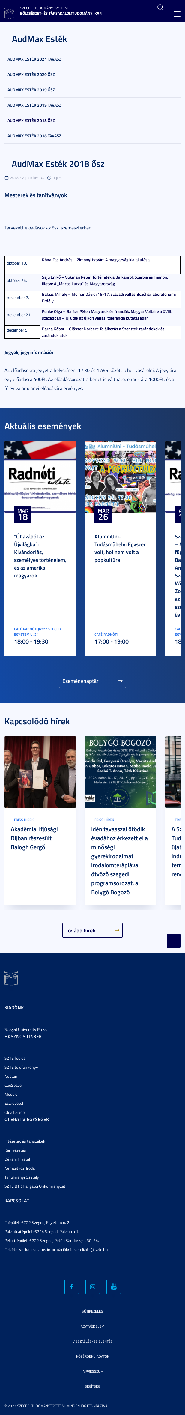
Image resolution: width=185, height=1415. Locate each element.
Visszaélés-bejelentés (93, 1341)
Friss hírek (24, 819)
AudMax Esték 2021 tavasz (34, 59)
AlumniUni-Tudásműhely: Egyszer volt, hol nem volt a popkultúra (120, 548)
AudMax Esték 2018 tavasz (34, 135)
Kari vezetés (15, 1150)
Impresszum (92, 1371)
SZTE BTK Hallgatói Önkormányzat (34, 1186)
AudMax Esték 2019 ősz (31, 89)
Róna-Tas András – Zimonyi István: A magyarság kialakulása (96, 259)
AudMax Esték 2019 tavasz (34, 105)
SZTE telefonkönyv (21, 1067)
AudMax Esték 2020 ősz (31, 74)
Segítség (92, 1386)
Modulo (10, 1094)
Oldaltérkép (14, 1112)
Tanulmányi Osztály (21, 1177)
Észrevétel (13, 1103)
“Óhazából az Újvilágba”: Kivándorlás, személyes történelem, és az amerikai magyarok (40, 555)
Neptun (10, 1076)
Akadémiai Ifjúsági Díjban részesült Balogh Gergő (34, 838)
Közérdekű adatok (92, 1356)
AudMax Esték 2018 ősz (31, 120)
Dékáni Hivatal (17, 1159)
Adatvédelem (92, 1326)
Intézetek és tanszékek (24, 1141)
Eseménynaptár (80, 681)
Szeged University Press (25, 1029)
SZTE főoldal (15, 1058)
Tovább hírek (80, 930)
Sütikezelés (92, 1311)
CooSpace (13, 1085)
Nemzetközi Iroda (19, 1168)
